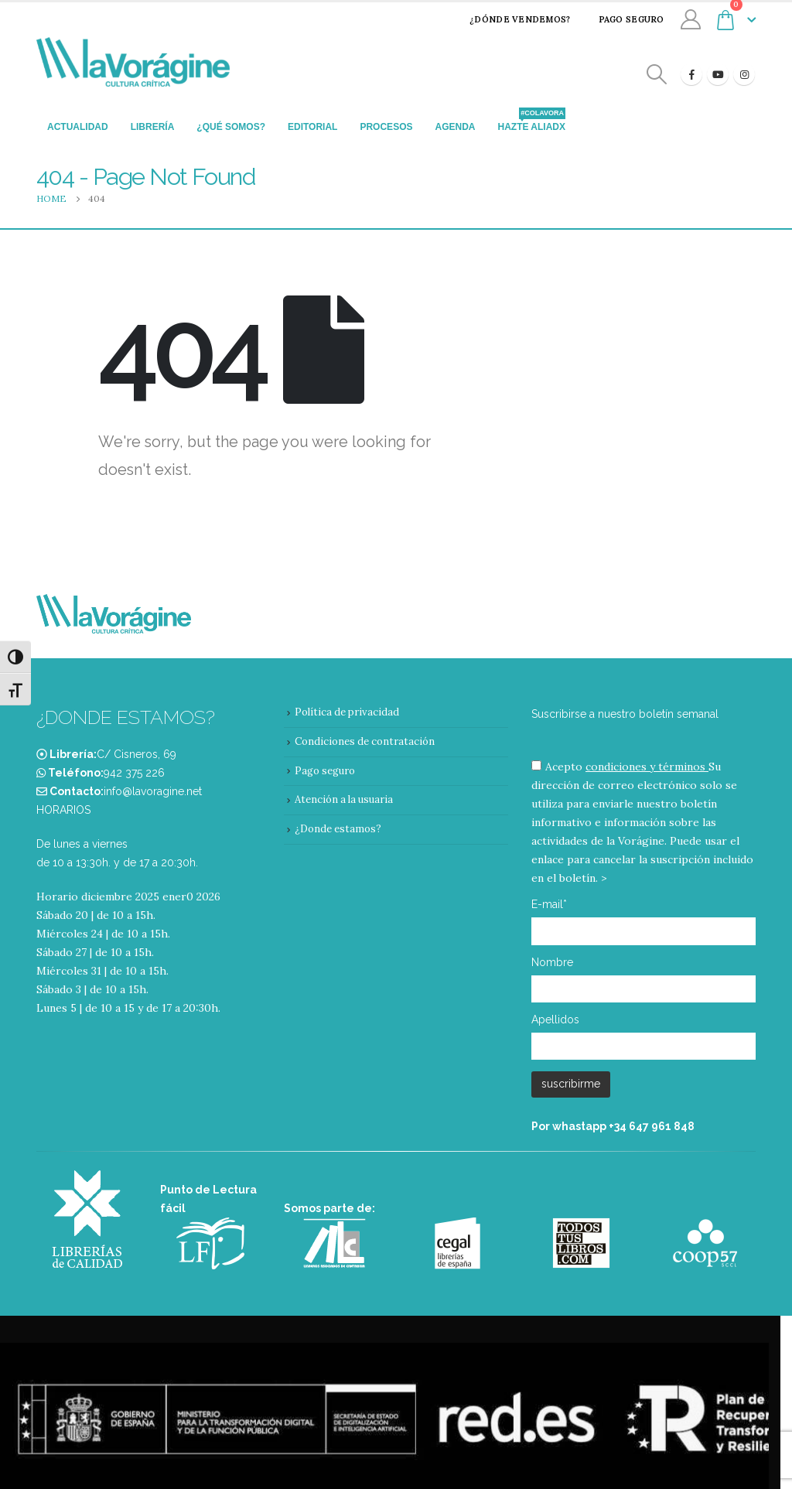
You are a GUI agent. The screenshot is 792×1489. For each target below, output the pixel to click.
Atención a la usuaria (344, 799)
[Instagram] (744, 74)
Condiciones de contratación (365, 741)
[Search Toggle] (657, 74)
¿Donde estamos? (338, 828)
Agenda (455, 126)
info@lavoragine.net (153, 791)
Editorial (312, 126)
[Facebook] (691, 74)
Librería (153, 126)
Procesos (386, 126)
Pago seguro (621, 19)
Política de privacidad (347, 712)
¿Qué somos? (230, 126)
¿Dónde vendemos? (509, 19)
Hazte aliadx (531, 122)
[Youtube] (718, 74)
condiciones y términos (645, 767)
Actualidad (77, 126)
